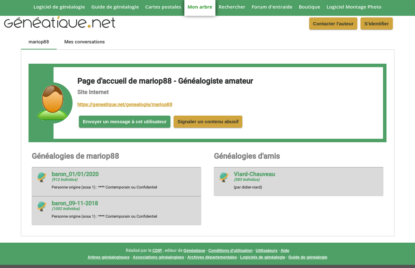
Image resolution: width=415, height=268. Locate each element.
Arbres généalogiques (109, 257)
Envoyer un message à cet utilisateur (125, 121)
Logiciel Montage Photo (354, 6)
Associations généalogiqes (158, 257)
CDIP (157, 250)
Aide (285, 250)
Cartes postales (163, 6)
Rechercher (232, 6)
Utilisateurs (267, 250)
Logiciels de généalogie (262, 257)
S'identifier (376, 23)
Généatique (194, 250)
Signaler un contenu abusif (208, 121)
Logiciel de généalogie (59, 6)
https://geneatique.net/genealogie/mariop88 (124, 104)
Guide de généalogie (115, 6)
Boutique (309, 6)
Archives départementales (212, 257)
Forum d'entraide (272, 6)
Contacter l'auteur (333, 23)
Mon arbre (200, 6)
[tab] (39, 41)
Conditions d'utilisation (230, 250)
